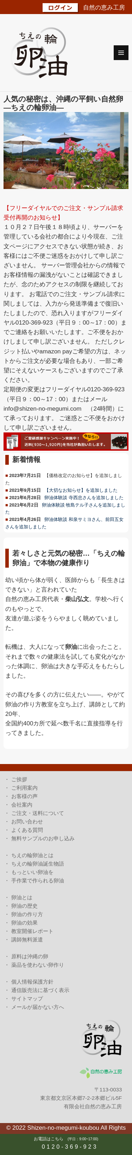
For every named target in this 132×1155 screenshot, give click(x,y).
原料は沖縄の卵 (29, 956)
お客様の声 (24, 796)
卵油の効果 (24, 923)
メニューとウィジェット (121, 52)
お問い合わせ (27, 821)
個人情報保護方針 (32, 982)
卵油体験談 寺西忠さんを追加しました (84, 497)
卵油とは (21, 897)
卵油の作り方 (27, 914)
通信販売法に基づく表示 (40, 990)
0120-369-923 (70, 1147)
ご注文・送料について (37, 813)
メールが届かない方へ (37, 1007)
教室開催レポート (32, 931)
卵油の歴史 (24, 906)
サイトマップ (27, 998)
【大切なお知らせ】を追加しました (81, 490)
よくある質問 (27, 830)
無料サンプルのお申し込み (43, 838)
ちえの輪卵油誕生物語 (37, 864)
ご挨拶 (19, 779)
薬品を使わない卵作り (37, 965)
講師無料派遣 (27, 939)
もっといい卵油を (32, 872)
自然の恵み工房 (104, 7)
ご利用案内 (24, 788)
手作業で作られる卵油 (37, 880)
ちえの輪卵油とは (32, 855)
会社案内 (21, 805)
